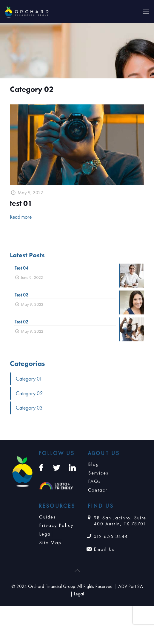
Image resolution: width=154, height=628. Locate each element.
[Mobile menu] (146, 11)
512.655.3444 (111, 536)
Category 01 (29, 378)
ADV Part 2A (130, 586)
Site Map (50, 542)
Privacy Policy (56, 525)
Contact (97, 490)
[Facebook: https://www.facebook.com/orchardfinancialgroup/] (41, 467)
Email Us (104, 549)
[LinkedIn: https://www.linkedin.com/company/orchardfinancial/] (72, 467)
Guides (47, 517)
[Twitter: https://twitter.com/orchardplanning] (56, 467)
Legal (45, 534)
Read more (21, 216)
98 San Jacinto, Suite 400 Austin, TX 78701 (120, 521)
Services (98, 473)
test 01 (21, 203)
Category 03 (29, 407)
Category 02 (29, 393)
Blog (93, 464)
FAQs (94, 481)
